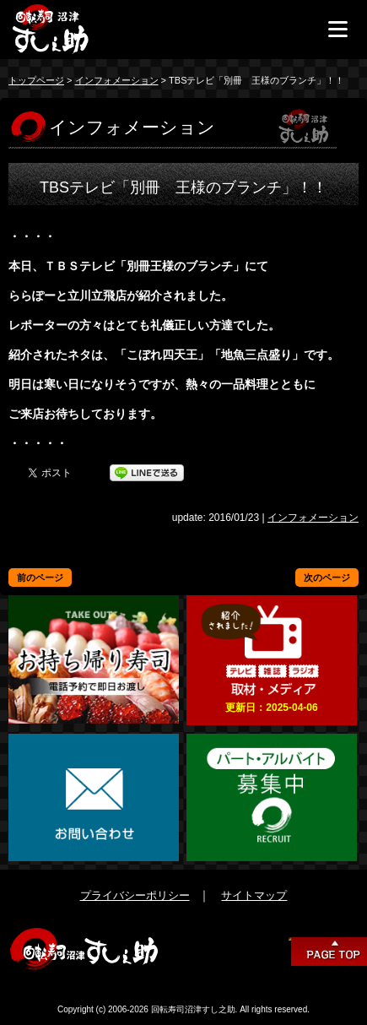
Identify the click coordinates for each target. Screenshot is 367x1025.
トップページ (36, 80)
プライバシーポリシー (135, 895)
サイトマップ (254, 895)
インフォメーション (117, 80)
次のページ (327, 577)
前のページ (40, 577)
